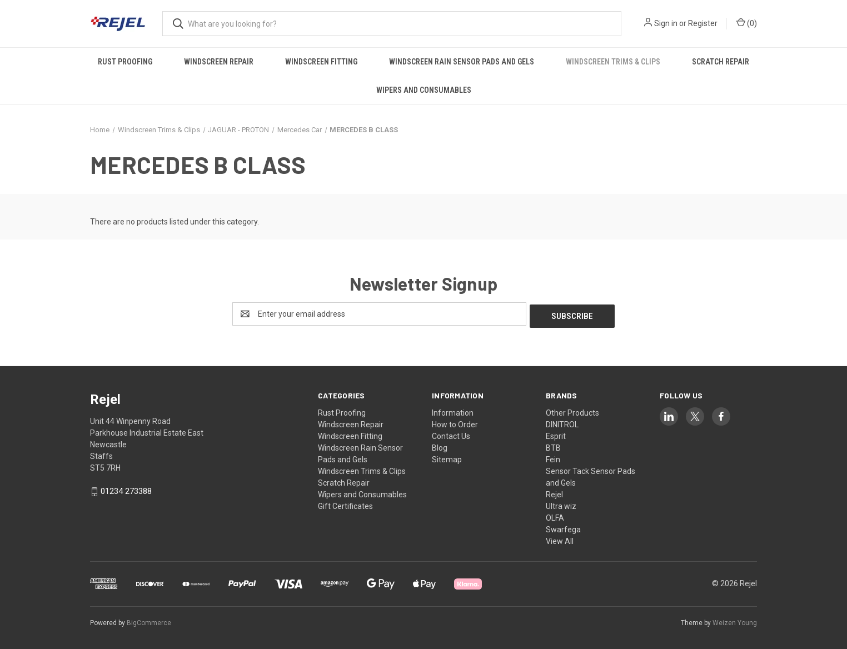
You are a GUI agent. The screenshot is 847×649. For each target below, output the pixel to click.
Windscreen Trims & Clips (613, 61)
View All (560, 539)
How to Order (455, 422)
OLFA (555, 515)
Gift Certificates (345, 504)
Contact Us (451, 434)
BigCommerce (149, 621)
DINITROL (562, 422)
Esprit (556, 434)
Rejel (554, 492)
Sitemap (447, 457)
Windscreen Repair (218, 61)
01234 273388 (126, 490)
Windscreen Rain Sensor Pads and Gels (461, 61)
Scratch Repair (720, 61)
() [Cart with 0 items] (746, 23)
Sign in (665, 23)
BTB (553, 445)
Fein (553, 457)
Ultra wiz (561, 504)
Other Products (572, 410)
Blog (439, 445)
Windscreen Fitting (321, 61)
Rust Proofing (125, 61)
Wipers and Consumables (423, 90)
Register (703, 23)
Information (453, 410)
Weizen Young (735, 621)
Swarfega (563, 527)
